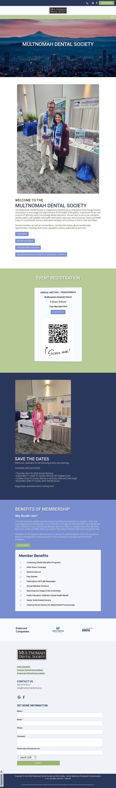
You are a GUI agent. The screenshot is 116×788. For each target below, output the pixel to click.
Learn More (22, 244)
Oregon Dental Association (30, 680)
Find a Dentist (23, 677)
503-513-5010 (23, 695)
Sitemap (67, 778)
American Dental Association (31, 683)
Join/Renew (106, 3)
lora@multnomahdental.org (29, 698)
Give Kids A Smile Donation (28, 258)
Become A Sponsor (25, 251)
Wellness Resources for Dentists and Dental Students (41, 265)
